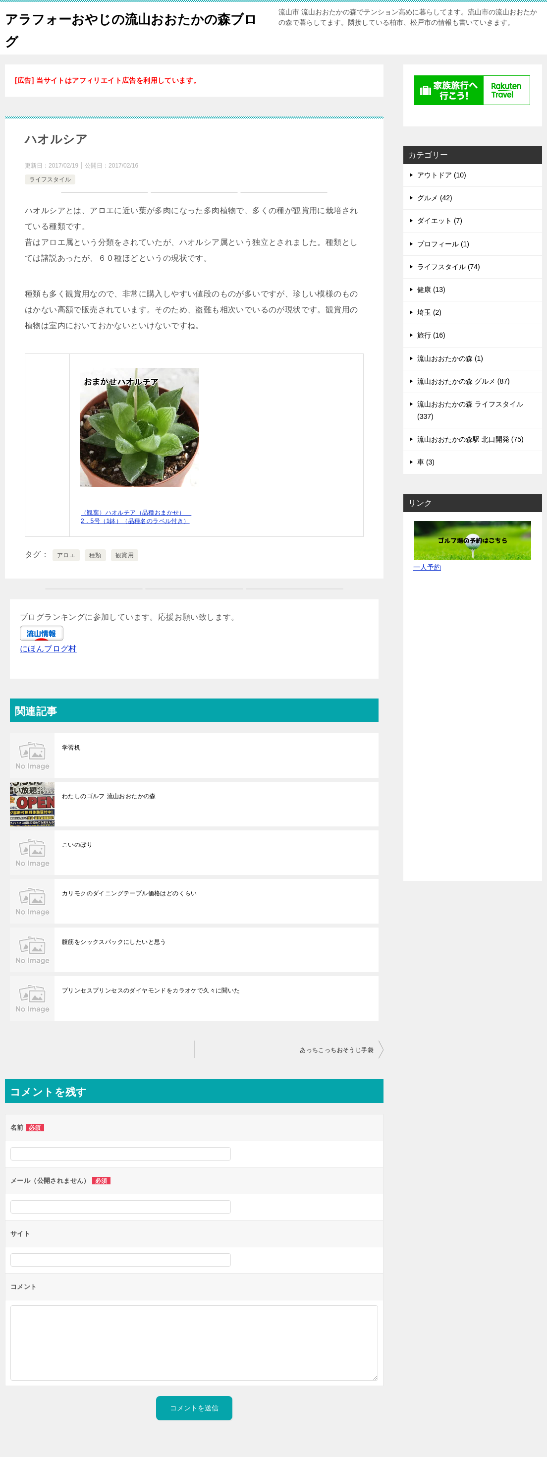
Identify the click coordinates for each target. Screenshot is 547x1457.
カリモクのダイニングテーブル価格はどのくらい (129, 893)
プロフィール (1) (443, 244)
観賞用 (124, 555)
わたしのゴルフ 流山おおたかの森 (109, 796)
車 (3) (426, 462)
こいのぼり (77, 844)
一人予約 (427, 567)
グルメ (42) (434, 198)
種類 (95, 555)
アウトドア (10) (441, 175)
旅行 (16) (431, 335)
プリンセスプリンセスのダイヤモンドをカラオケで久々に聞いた (151, 990)
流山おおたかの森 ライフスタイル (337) (470, 410)
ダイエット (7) (439, 221)
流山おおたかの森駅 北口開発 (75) (470, 439)
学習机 (71, 747)
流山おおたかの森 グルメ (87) (463, 381)
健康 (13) (431, 289)
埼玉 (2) (429, 312)
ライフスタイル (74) (448, 267)
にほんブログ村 (48, 648)
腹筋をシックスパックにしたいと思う (114, 941)
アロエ (66, 555)
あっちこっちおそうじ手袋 (337, 1050)
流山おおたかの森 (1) (450, 358)
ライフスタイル (50, 179)
